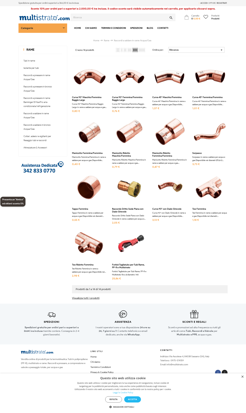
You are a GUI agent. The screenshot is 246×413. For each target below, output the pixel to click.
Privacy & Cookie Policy (102, 372)
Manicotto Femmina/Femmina (87, 153)
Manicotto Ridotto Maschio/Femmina (121, 154)
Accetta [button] (132, 399)
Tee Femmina (199, 209)
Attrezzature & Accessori (35, 147)
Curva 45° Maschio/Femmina (166, 97)
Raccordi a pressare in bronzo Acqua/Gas (38, 88)
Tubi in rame (29, 60)
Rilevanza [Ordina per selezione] (196, 50)
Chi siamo (95, 362)
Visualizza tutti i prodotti (86, 298)
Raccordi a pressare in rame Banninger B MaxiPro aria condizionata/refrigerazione (37, 102)
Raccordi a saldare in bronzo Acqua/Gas (37, 127)
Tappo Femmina (80, 209)
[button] (123, 407)
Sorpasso (197, 153)
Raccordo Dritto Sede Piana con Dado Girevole (128, 210)
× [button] (242, 377)
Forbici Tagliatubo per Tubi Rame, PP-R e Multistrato (128, 266)
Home (93, 356)
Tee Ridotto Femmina (82, 265)
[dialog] (123, 393)
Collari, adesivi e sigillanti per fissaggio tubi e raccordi (37, 138)
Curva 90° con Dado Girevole (166, 209)
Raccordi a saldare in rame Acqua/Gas (36, 115)
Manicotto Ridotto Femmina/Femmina (162, 154)
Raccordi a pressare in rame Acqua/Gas (37, 77)
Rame (30, 49)
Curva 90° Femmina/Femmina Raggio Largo (127, 98)
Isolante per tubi (31, 68)
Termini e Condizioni (100, 367)
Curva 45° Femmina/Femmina (207, 97)
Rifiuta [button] (113, 399)
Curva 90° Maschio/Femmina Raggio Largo (86, 98)
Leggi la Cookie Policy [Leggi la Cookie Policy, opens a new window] (123, 392)
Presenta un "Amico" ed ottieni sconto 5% (13, 201)
